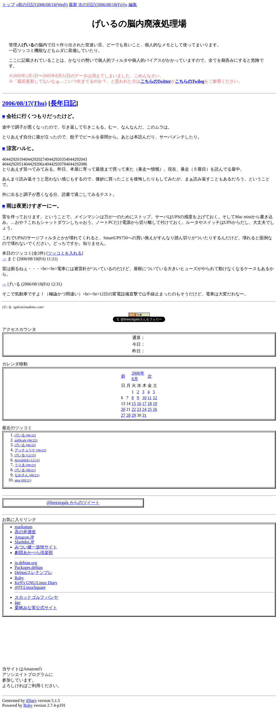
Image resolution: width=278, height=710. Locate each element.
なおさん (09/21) (27, 475)
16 (139, 403)
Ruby (19, 578)
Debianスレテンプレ (33, 572)
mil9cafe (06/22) (26, 440)
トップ (8, 4)
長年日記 (63, 103)
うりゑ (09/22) (25, 465)
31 (144, 415)
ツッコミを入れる (65, 253)
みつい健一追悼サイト (36, 547)
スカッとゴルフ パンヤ (36, 597)
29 (134, 415)
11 (150, 397)
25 (150, 409)
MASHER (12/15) (27, 460)
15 (134, 403)
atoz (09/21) (23, 480)
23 (139, 409)
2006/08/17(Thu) (24, 103)
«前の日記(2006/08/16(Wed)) (42, 4)
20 (123, 409)
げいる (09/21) (25, 470)
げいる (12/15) (25, 455)
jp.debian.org (26, 562)
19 (155, 403)
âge (17, 602)
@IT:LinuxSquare (30, 587)
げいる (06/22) (25, 435)
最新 (73, 4)
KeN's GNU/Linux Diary (36, 582)
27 (123, 415)
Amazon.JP (24, 537)
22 (134, 409)
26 (155, 409)
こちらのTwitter (155, 81)
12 (155, 397)
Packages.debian (29, 567)
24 (144, 409)
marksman (23, 527)
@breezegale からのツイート (72, 502)
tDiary (31, 700)
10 (144, 397)
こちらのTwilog (189, 81)
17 (144, 403)
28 (128, 415)
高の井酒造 (25, 532)
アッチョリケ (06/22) (30, 450)
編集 (133, 4)
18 (150, 403)
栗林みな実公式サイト (36, 607)
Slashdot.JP (24, 542)
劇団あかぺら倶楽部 (34, 552)
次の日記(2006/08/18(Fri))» (102, 4)
